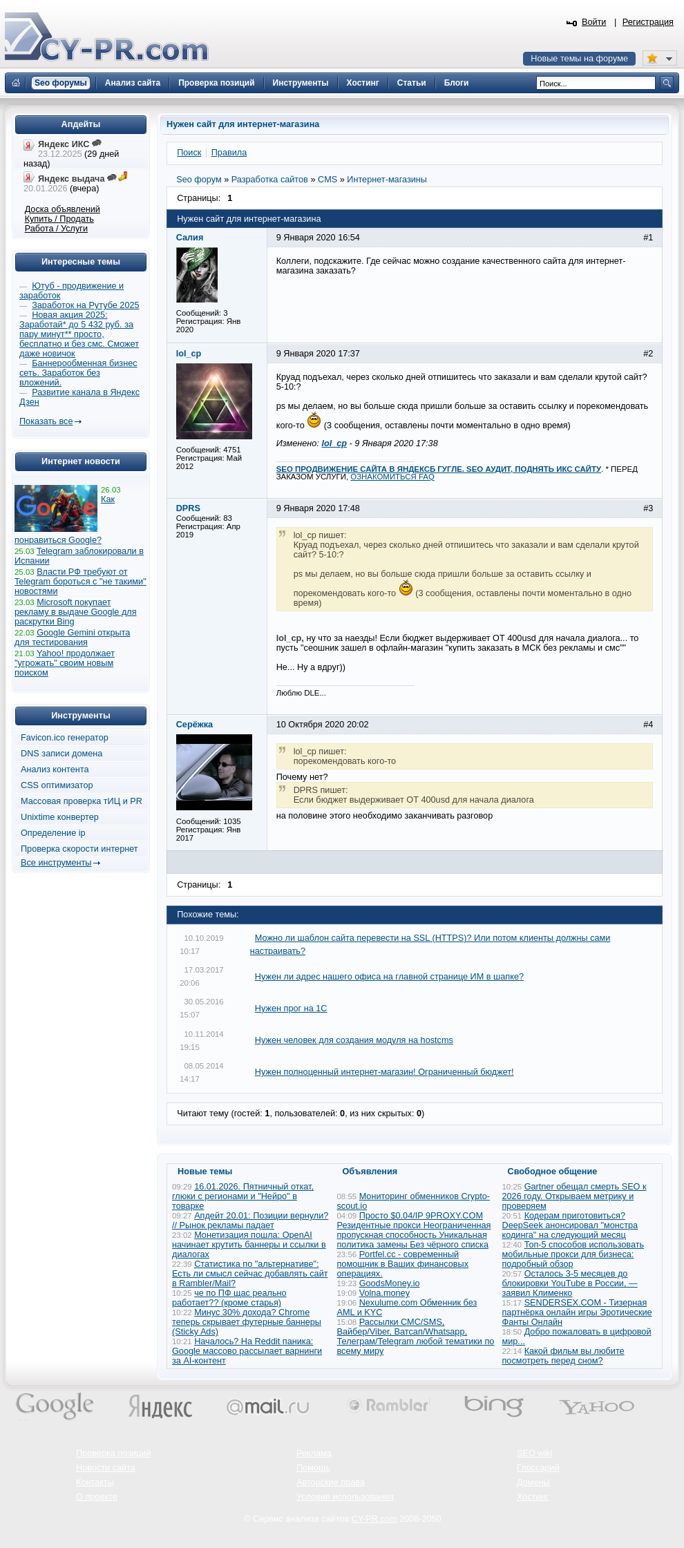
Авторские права (330, 1482)
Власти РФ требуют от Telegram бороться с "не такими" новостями (80, 581)
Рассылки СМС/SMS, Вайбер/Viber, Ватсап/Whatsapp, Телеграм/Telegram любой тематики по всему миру (416, 1336)
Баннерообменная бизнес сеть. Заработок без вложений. (78, 373)
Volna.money (384, 1293)
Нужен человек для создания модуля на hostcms (354, 1040)
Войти (594, 22)
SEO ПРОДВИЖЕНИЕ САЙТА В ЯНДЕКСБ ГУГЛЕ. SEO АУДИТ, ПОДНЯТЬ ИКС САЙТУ (438, 469)
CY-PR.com (374, 1519)
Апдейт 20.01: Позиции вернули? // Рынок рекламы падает (250, 1220)
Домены (533, 1482)
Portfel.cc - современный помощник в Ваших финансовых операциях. (403, 1264)
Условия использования (345, 1497)
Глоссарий (538, 1468)
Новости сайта (105, 1468)
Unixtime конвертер (60, 817)
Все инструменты (56, 863)
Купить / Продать (59, 219)
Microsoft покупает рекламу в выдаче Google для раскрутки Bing (76, 612)
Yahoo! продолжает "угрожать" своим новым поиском (65, 663)
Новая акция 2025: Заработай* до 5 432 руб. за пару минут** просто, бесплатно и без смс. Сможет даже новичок (79, 334)
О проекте (96, 1497)
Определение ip (53, 833)
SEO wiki (534, 1453)
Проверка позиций (113, 1453)
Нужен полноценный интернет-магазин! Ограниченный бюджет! (384, 1072)
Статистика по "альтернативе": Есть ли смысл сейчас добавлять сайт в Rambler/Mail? (250, 1273)
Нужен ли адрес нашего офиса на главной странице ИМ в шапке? (389, 977)
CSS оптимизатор (57, 785)
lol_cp (334, 443)
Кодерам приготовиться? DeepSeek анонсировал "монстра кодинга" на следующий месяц (570, 1225)
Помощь (313, 1468)
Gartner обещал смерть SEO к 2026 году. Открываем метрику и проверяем (574, 1196)
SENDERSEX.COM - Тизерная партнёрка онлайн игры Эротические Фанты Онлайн (577, 1312)
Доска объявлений (62, 209)
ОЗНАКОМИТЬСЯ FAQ (392, 476)
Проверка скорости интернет (79, 849)
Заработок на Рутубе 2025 (85, 305)
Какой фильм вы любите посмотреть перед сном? (563, 1356)
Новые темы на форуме (579, 59)
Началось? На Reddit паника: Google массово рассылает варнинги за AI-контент (247, 1351)
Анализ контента (55, 769)
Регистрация (648, 22)
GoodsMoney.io (389, 1283)
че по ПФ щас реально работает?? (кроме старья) (229, 1298)
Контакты (95, 1482)
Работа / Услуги (56, 228)
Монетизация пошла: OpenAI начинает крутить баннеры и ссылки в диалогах (249, 1244)
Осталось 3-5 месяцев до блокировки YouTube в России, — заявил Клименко (570, 1283)
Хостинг (533, 1497)
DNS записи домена (61, 753)
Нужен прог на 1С (291, 1008)
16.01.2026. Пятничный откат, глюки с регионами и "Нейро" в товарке (243, 1196)
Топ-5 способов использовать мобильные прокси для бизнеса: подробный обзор (573, 1254)
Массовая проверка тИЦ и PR (81, 801)
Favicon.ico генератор (64, 738)
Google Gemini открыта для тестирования (72, 637)
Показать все (46, 421)
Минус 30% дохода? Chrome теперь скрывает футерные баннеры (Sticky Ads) (246, 1322)
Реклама (314, 1453)
